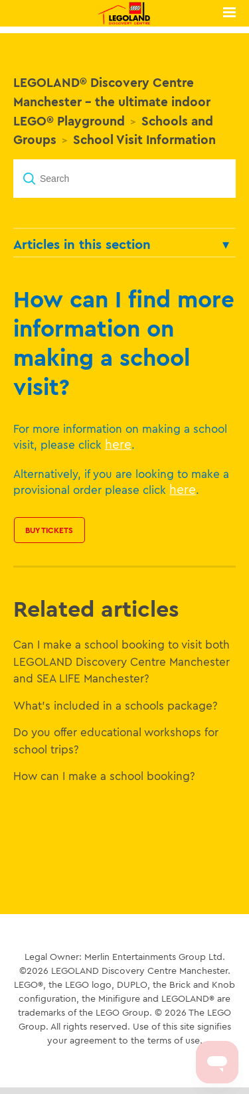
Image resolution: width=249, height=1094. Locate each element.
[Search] (124, 178)
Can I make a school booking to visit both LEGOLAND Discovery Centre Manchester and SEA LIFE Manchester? (121, 661)
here (118, 444)
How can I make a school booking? (104, 776)
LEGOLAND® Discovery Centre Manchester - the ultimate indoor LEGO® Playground (111, 101)
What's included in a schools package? (115, 705)
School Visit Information (144, 139)
